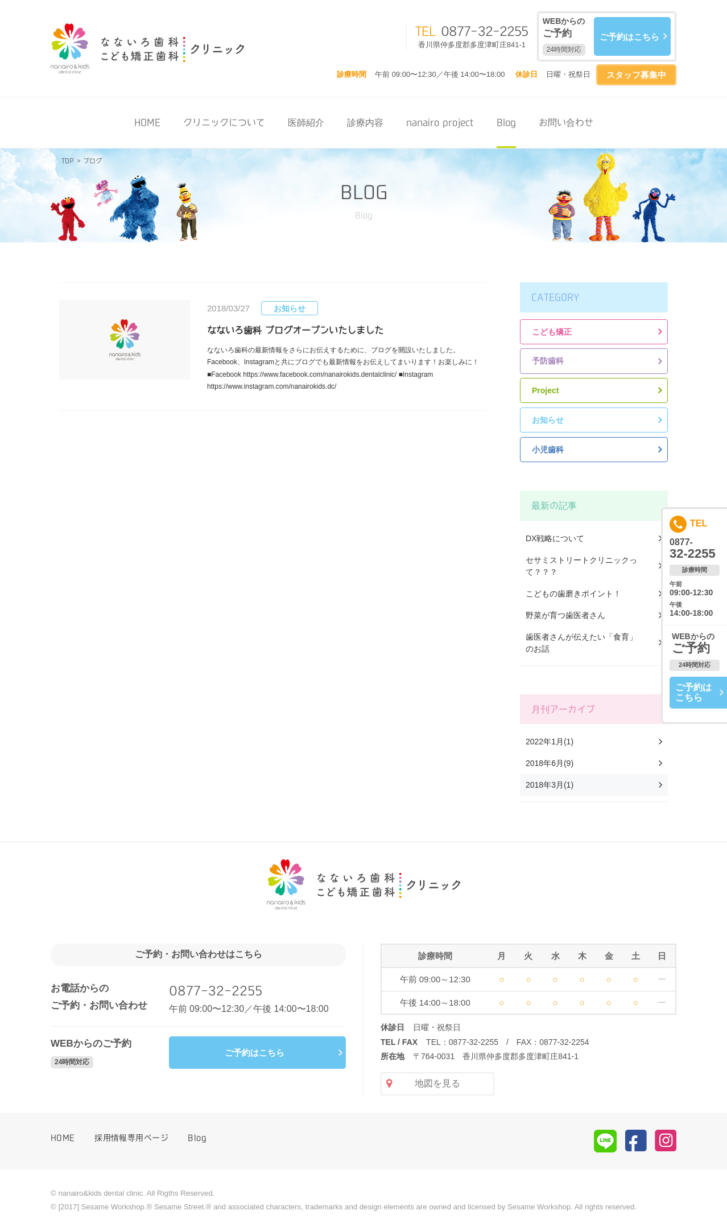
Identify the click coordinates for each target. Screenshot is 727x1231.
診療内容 (365, 122)
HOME (147, 122)
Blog (506, 122)
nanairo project (440, 122)
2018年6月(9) (549, 763)
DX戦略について (555, 538)
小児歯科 (548, 449)
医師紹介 (306, 122)
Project (545, 390)
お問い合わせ (566, 122)
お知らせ (548, 420)
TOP (67, 161)
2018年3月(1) (549, 784)
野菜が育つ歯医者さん (565, 615)
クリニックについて (224, 122)
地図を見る (437, 1083)
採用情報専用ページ (131, 1138)
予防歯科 (548, 360)
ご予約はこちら (629, 37)
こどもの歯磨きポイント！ (573, 593)
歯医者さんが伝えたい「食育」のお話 (581, 642)
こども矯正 (552, 331)
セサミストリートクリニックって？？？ (581, 566)
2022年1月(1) (549, 741)
